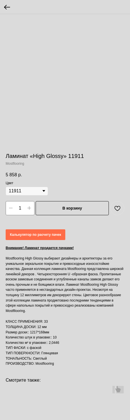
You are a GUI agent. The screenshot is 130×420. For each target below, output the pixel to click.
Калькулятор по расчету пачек (35, 235)
